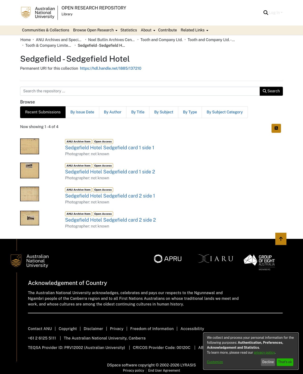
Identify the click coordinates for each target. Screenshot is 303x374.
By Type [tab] (190, 112)
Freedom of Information (152, 329)
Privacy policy (133, 370)
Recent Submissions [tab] (43, 112)
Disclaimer (93, 329)
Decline (268, 362)
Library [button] (67, 14)
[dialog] (251, 351)
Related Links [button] (193, 30)
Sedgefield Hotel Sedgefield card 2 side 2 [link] (110, 220)
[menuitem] (95, 30)
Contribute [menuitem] (167, 30)
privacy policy (264, 352)
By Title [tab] (137, 112)
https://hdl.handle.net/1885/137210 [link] (110, 68)
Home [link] (25, 40)
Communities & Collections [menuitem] (45, 30)
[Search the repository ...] (140, 91)
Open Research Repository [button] (94, 7)
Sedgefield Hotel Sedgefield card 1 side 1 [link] (109, 147)
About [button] (146, 30)
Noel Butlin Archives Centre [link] (111, 40)
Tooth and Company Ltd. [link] (161, 40)
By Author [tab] (112, 112)
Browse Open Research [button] (93, 30)
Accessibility (192, 329)
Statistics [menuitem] (128, 30)
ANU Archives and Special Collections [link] (59, 40)
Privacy (117, 329)
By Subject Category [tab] (225, 112)
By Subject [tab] (163, 112)
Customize (215, 362)
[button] (266, 13)
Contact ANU (40, 329)
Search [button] (271, 91)
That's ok (285, 362)
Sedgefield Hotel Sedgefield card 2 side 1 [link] (110, 196)
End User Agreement (164, 370)
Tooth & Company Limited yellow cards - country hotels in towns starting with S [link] (49, 45)
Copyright (68, 329)
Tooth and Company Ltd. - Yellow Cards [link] (211, 40)
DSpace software (122, 365)
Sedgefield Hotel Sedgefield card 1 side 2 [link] (110, 172)
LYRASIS (188, 365)
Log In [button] (275, 12)
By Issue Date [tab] (82, 112)
